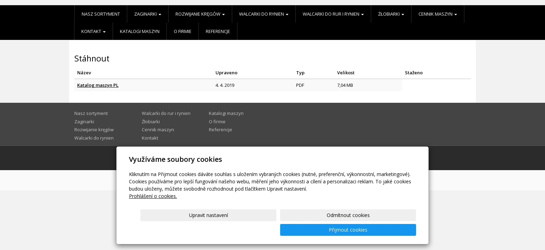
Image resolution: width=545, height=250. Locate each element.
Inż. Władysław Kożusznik (200, 157)
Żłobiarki (391, 14)
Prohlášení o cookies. (153, 210)
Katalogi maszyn (140, 31)
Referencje (218, 31)
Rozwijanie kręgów (200, 14)
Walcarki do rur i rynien (333, 14)
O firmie (183, 31)
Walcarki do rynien (263, 14)
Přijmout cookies (389, 229)
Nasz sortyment (101, 14)
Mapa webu (382, 157)
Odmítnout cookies (332, 229)
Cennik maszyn (437, 14)
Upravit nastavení (275, 229)
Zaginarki (147, 14)
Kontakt (93, 31)
